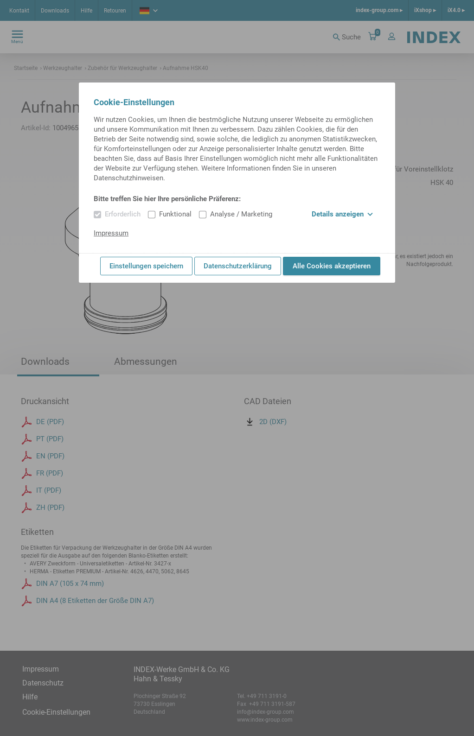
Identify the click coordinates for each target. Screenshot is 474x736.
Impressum (111, 233)
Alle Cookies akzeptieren (332, 266)
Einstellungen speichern (146, 266)
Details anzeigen (342, 214)
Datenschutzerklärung (238, 266)
